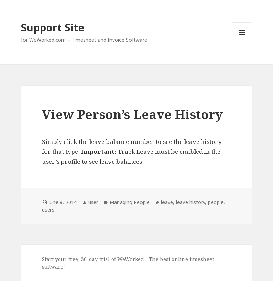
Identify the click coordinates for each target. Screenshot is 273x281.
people (216, 202)
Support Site (52, 27)
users (48, 209)
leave (167, 202)
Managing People (129, 202)
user (93, 202)
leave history (190, 202)
